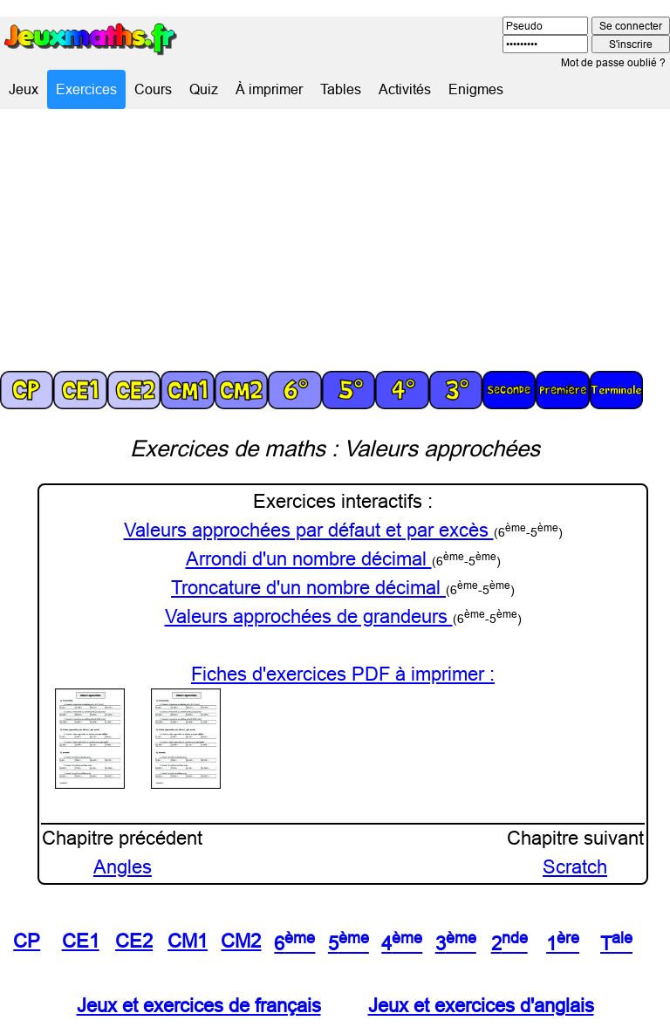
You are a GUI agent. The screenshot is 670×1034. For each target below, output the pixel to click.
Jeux (23, 89)
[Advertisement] (335, 240)
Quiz (203, 89)
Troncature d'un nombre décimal (308, 588)
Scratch (575, 867)
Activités (405, 89)
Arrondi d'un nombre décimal (309, 559)
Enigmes (475, 89)
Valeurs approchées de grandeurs (309, 616)
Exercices (86, 89)
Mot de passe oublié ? (613, 62)
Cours (153, 89)
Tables (340, 89)
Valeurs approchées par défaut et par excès (309, 530)
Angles (122, 867)
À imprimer (269, 89)
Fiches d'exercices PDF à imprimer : (343, 674)
